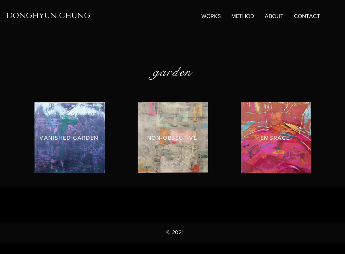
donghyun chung (48, 15)
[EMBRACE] (276, 137)
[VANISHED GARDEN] (69, 137)
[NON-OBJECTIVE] (173, 137)
